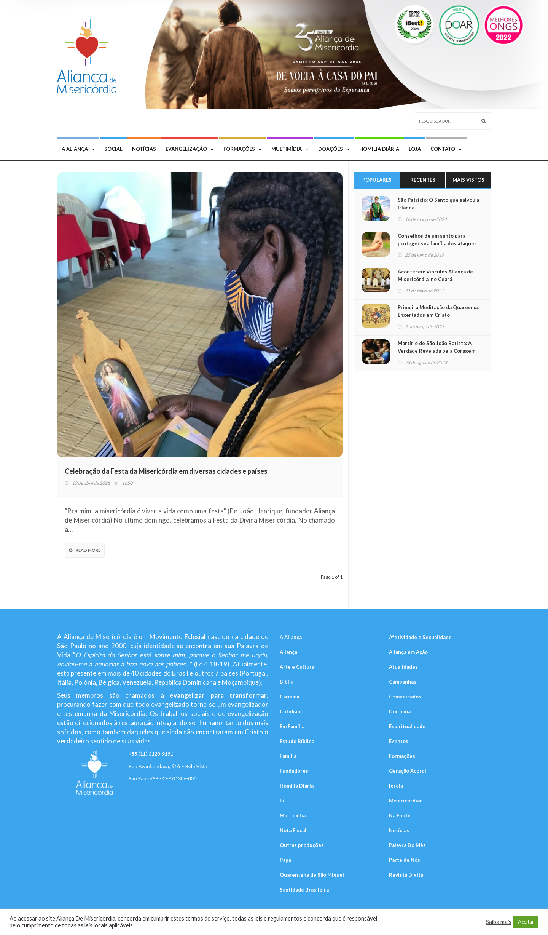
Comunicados (405, 697)
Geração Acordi (407, 771)
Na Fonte (400, 815)
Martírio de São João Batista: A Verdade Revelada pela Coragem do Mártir (436, 350)
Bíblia (286, 682)
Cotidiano (291, 711)
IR (282, 801)
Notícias (144, 149)
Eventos (398, 741)
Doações (333, 149)
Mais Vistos (468, 180)
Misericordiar (405, 801)
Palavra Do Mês (407, 845)
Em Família (292, 726)
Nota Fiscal (293, 830)
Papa (285, 860)
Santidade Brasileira (304, 890)
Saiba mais (498, 922)
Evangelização (189, 149)
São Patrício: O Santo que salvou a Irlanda (438, 204)
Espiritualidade (407, 726)
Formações (242, 149)
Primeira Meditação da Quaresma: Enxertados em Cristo (438, 311)
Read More (84, 550)
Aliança (288, 652)
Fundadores (294, 771)
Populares (377, 180)
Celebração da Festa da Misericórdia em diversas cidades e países (166, 471)
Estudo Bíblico (297, 741)
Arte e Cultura (297, 667)
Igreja (396, 786)
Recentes (422, 180)
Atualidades (403, 667)
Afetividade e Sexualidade (420, 637)
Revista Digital (407, 875)
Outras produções (302, 845)
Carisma (289, 697)
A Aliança (78, 149)
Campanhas (402, 682)
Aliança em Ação (408, 652)
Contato (446, 149)
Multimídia (289, 149)
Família (288, 756)
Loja (415, 149)
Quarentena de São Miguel (312, 875)
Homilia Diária (379, 149)
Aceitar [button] (526, 922)
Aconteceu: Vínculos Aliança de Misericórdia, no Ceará (435, 275)
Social (113, 149)
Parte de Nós (404, 860)
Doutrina (400, 711)
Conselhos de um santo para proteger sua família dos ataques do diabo (437, 243)
